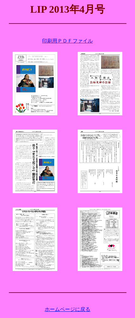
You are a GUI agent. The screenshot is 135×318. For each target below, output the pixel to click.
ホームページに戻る (67, 309)
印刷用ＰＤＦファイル (67, 41)
